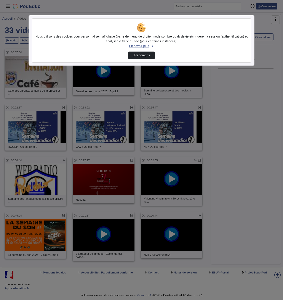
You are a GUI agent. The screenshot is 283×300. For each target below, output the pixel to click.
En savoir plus (141, 46)
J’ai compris (141, 55)
